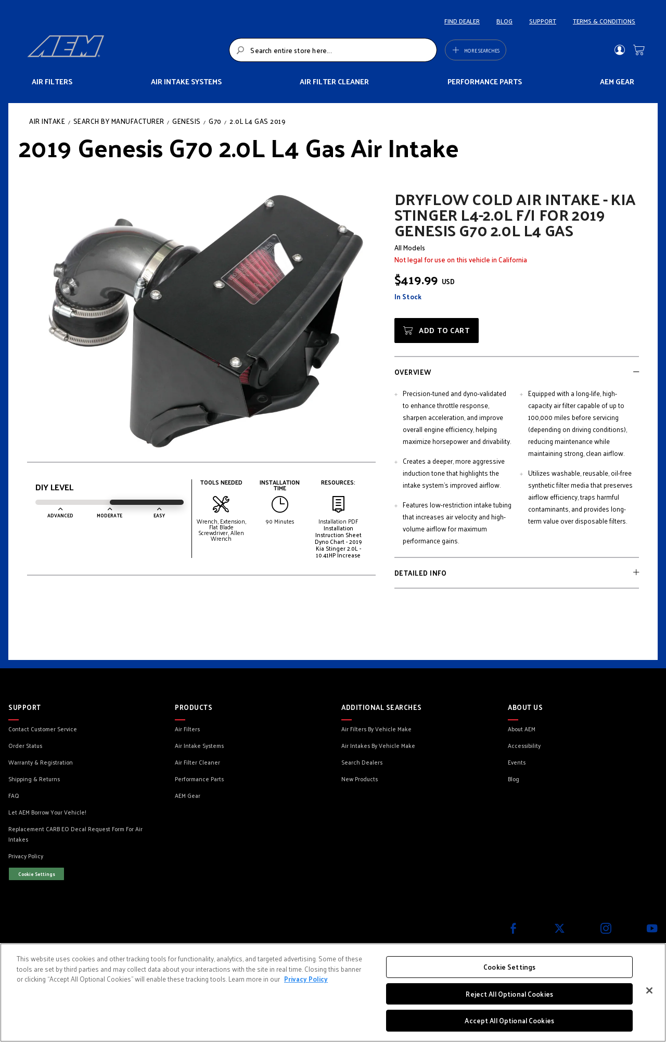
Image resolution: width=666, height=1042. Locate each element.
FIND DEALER (462, 21)
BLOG (504, 21)
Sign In (619, 50)
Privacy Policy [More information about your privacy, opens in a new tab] (306, 979)
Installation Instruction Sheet (338, 531)
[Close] (649, 990)
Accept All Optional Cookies (509, 1020)
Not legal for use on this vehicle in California (460, 259)
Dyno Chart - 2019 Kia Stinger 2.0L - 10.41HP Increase (338, 548)
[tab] (516, 371)
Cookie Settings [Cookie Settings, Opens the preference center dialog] (509, 967)
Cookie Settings (36, 874)
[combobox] (333, 50)
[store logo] (125, 50)
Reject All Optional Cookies (509, 994)
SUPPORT (542, 21)
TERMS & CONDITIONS (604, 21)
